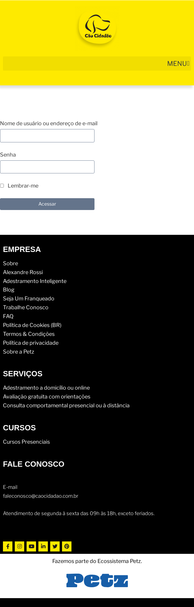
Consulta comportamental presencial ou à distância (66, 405)
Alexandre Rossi (23, 272)
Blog (8, 290)
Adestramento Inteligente (34, 281)
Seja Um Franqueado (28, 298)
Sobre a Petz (18, 352)
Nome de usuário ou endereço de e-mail (48, 123)
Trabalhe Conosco (25, 307)
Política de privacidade (30, 343)
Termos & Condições (29, 334)
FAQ (8, 316)
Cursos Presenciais (26, 442)
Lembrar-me (19, 186)
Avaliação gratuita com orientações (46, 396)
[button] (97, 63)
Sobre (10, 263)
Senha (8, 155)
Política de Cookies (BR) (32, 325)
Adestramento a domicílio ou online (46, 388)
